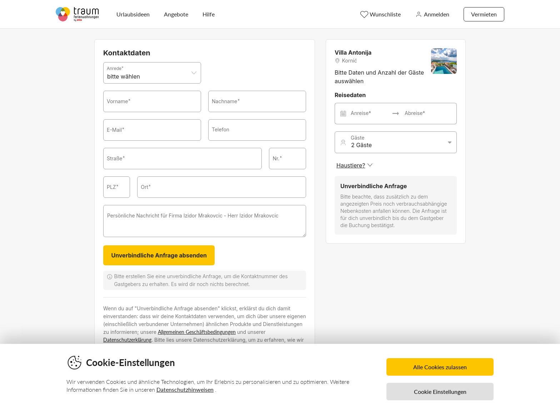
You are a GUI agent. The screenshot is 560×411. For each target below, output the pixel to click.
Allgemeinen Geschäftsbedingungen (197, 332)
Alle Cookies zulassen (440, 367)
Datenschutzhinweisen (185, 389)
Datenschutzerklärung (127, 340)
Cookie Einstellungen (440, 391)
